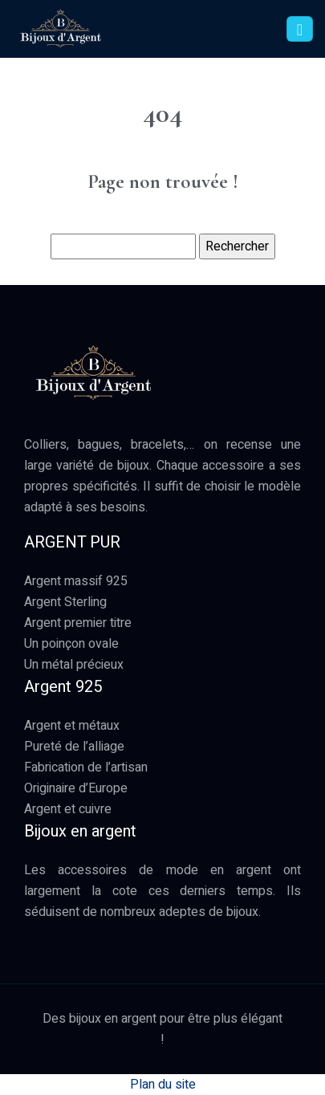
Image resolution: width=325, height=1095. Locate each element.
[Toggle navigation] (299, 29)
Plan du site (163, 1084)
